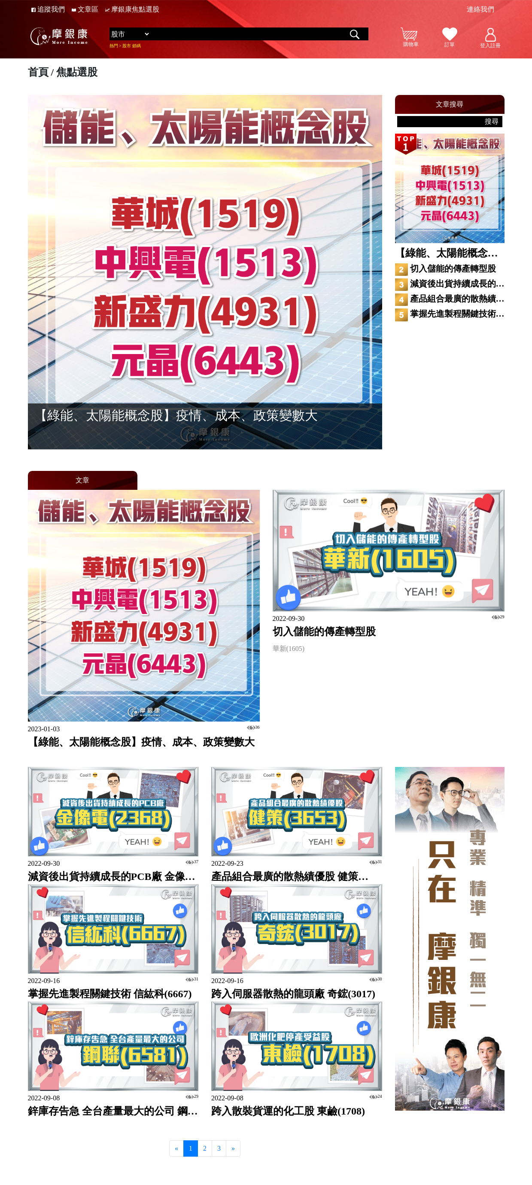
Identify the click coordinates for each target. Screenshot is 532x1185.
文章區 (85, 9)
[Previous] (176, 1148)
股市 (126, 45)
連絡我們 (480, 9)
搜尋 (492, 121)
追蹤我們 (48, 9)
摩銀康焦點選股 (132, 9)
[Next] (233, 1148)
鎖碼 (136, 45)
